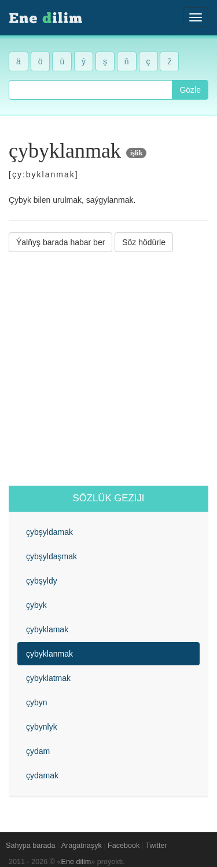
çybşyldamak (49, 532)
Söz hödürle (143, 242)
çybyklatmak (48, 678)
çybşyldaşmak (51, 556)
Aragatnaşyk (81, 846)
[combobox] (90, 90)
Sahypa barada (30, 846)
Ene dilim (76, 862)
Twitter (156, 846)
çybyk (36, 605)
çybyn (36, 702)
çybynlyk (41, 726)
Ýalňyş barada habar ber (60, 242)
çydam (38, 751)
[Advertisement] (108, 369)
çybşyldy (41, 580)
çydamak (42, 775)
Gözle (190, 89)
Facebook (123, 846)
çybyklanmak (49, 653)
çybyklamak (47, 629)
